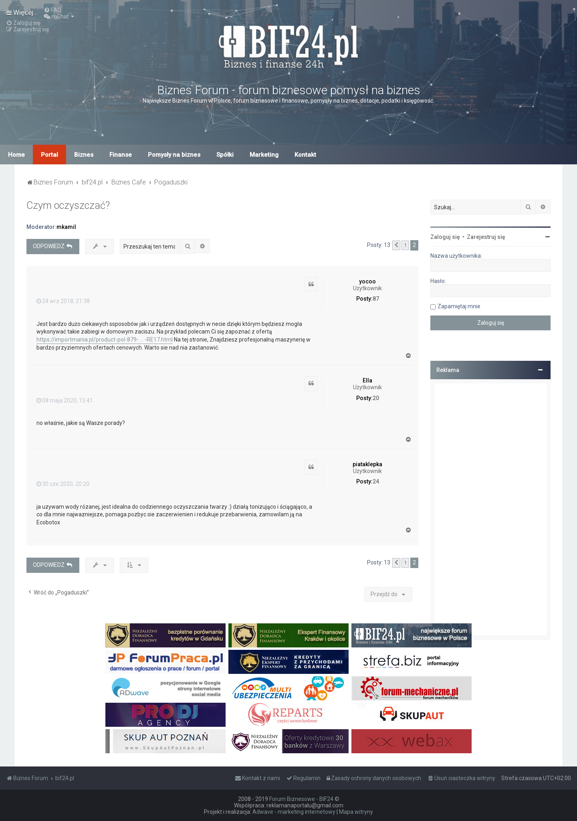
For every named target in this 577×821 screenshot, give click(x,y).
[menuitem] (52, 10)
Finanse (120, 154)
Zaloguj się (445, 237)
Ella (367, 380)
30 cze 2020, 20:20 (62, 484)
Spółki (225, 154)
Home (16, 154)
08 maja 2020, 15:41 (64, 400)
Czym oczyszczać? (68, 205)
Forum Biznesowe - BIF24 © (304, 799)
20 (376, 398)
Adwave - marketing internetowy (293, 812)
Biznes (83, 154)
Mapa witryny (356, 812)
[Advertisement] (490, 509)
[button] (396, 245)
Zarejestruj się (486, 237)
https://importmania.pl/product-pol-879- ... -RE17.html (104, 339)
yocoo (367, 281)
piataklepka (367, 464)
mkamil (66, 227)
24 (376, 481)
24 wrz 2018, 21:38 (63, 301)
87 (376, 298)
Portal (49, 154)
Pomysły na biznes (174, 154)
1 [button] (405, 245)
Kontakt (305, 154)
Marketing (264, 154)
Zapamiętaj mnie (459, 306)
